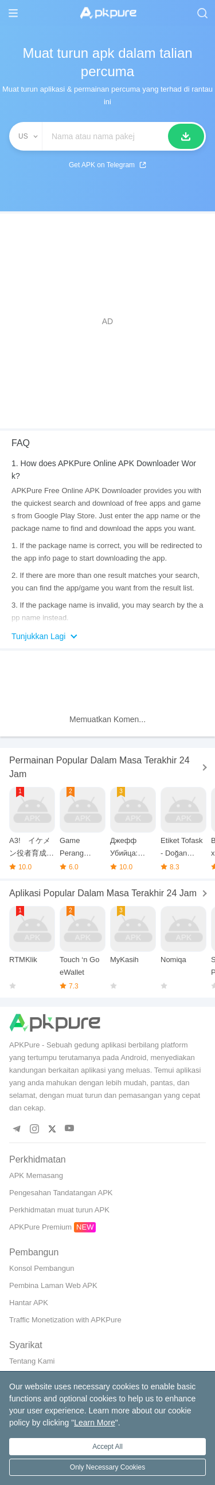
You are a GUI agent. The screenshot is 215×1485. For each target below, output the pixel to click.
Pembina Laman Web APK (53, 1285)
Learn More (94, 1422)
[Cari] (186, 136)
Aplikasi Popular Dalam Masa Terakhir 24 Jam (103, 893)
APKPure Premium (40, 1227)
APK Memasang (36, 1175)
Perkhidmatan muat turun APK (59, 1210)
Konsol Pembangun (41, 1268)
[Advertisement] (107, 321)
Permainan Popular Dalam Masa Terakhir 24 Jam (99, 767)
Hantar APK (28, 1302)
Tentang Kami (32, 1361)
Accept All (107, 1447)
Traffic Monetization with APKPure (65, 1319)
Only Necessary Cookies (107, 1467)
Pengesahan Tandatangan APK (60, 1192)
